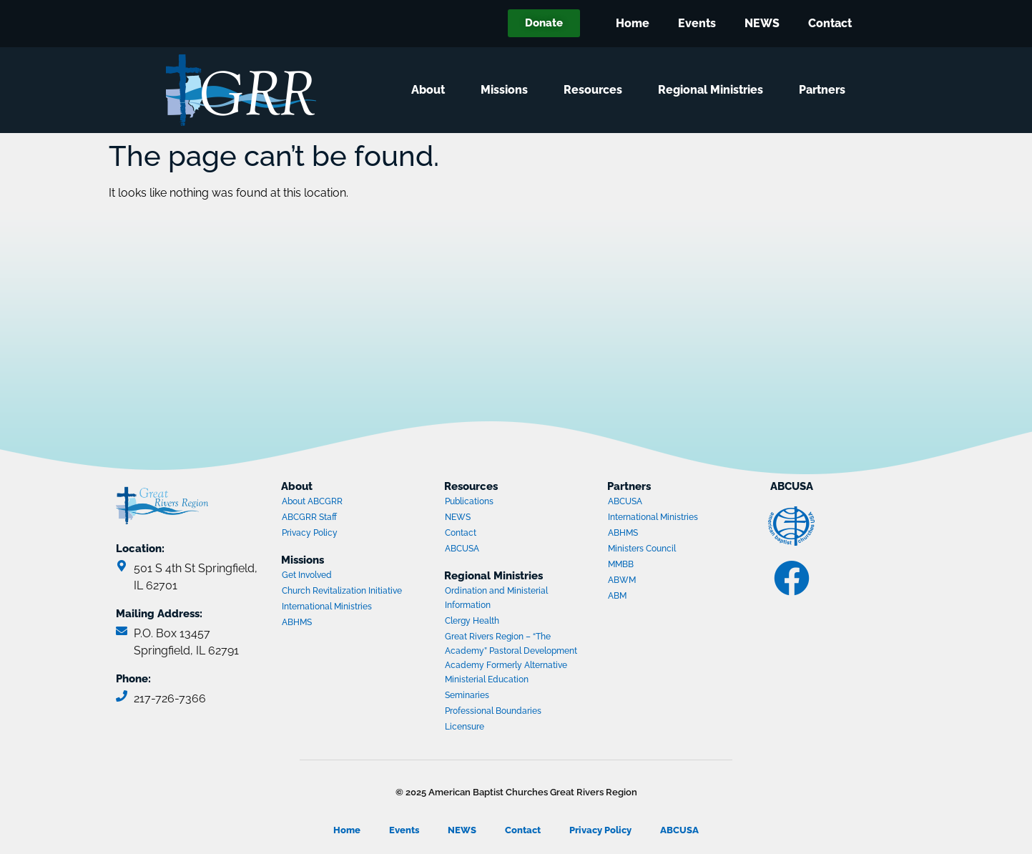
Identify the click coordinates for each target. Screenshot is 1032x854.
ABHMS (337, 623)
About (431, 90)
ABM (663, 597)
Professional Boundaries (493, 711)
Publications (469, 501)
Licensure (464, 727)
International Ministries (337, 608)
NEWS (762, 23)
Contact (830, 23)
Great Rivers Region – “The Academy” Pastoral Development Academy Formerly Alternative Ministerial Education (511, 658)
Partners (825, 90)
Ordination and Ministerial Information (496, 598)
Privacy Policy (310, 533)
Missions (508, 90)
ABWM (663, 581)
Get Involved (307, 575)
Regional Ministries (714, 90)
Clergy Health (472, 621)
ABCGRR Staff (309, 517)
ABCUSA (500, 550)
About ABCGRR (312, 501)
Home (632, 23)
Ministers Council (663, 550)
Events (697, 23)
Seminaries (467, 695)
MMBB (663, 565)
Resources (596, 90)
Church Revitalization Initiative (342, 591)
